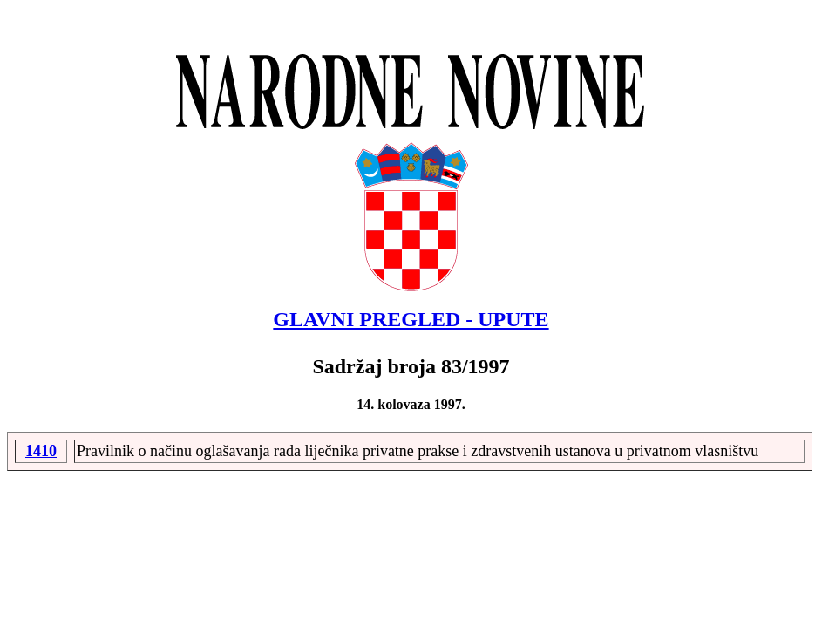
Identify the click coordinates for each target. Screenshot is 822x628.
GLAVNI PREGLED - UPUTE (410, 319)
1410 (41, 451)
